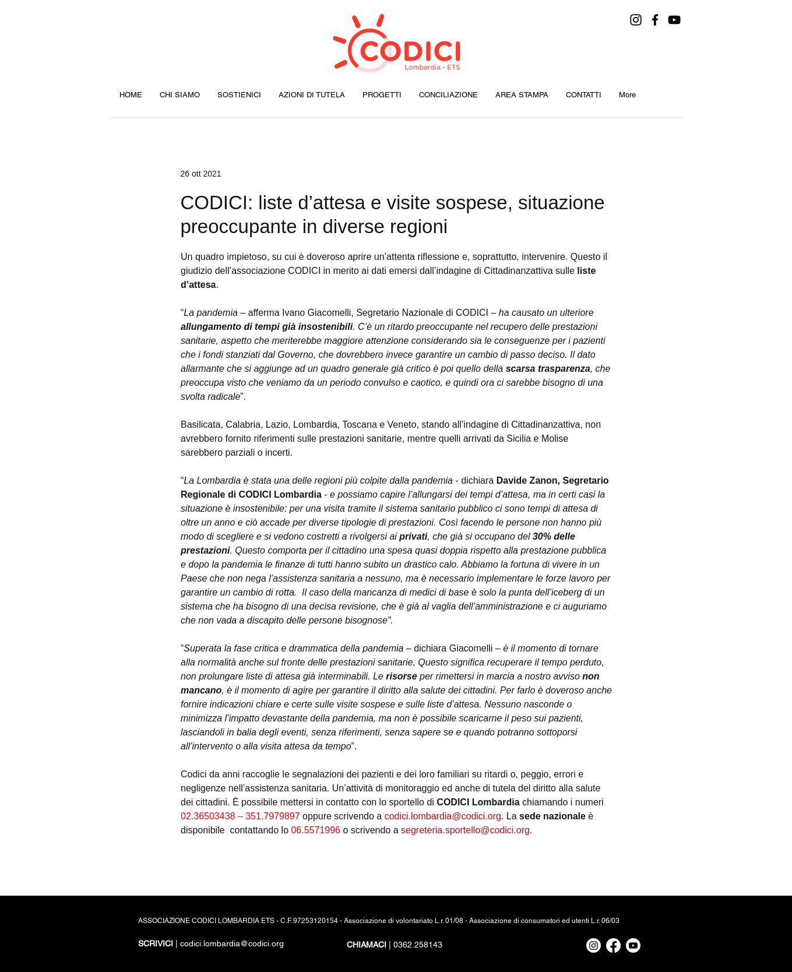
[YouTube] (674, 19)
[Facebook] (655, 19)
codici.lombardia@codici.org (232, 943)
